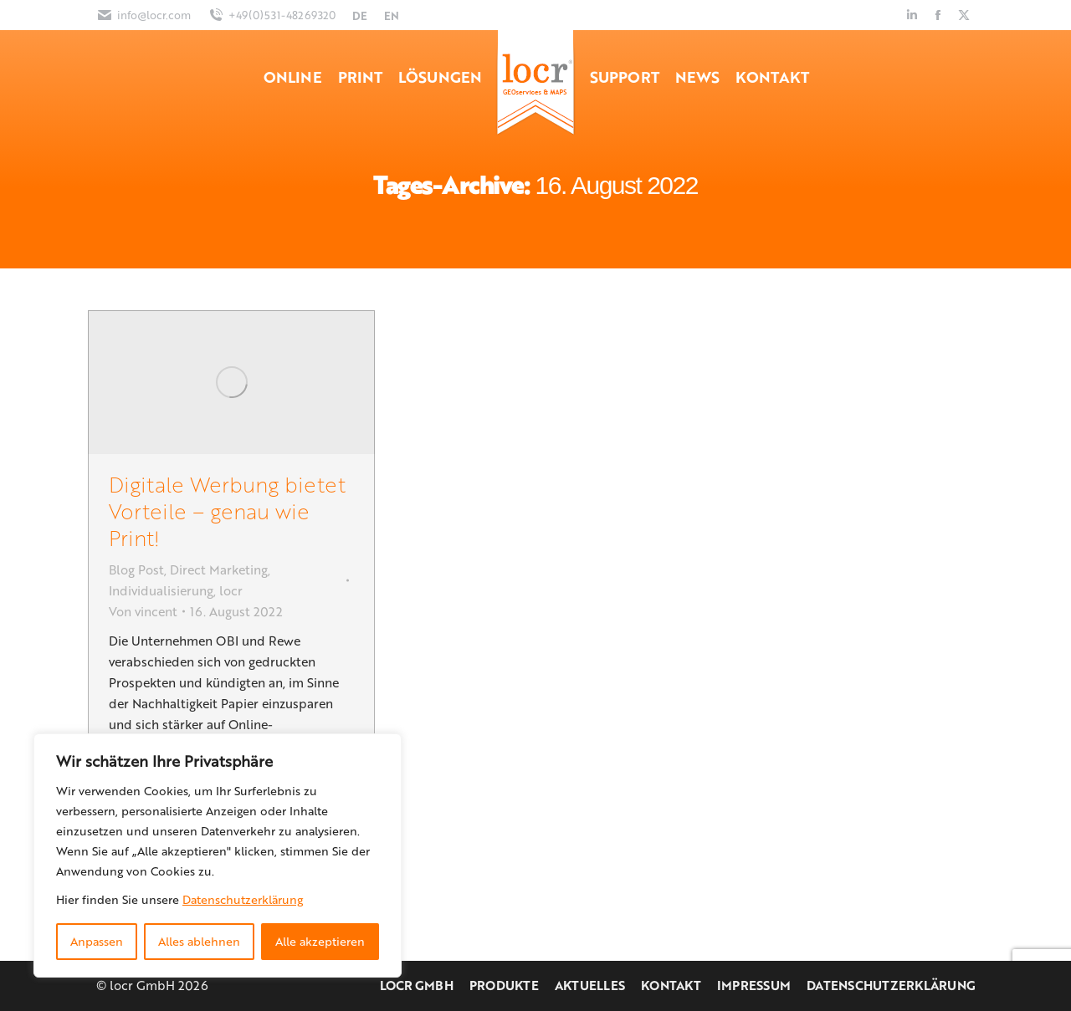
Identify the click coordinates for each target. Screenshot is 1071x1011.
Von (143, 611)
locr (231, 590)
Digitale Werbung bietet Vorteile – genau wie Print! (227, 510)
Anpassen (96, 941)
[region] (217, 855)
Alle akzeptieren (320, 941)
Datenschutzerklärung (242, 899)
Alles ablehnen (199, 941)
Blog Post (136, 569)
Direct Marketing (219, 569)
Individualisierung (161, 590)
